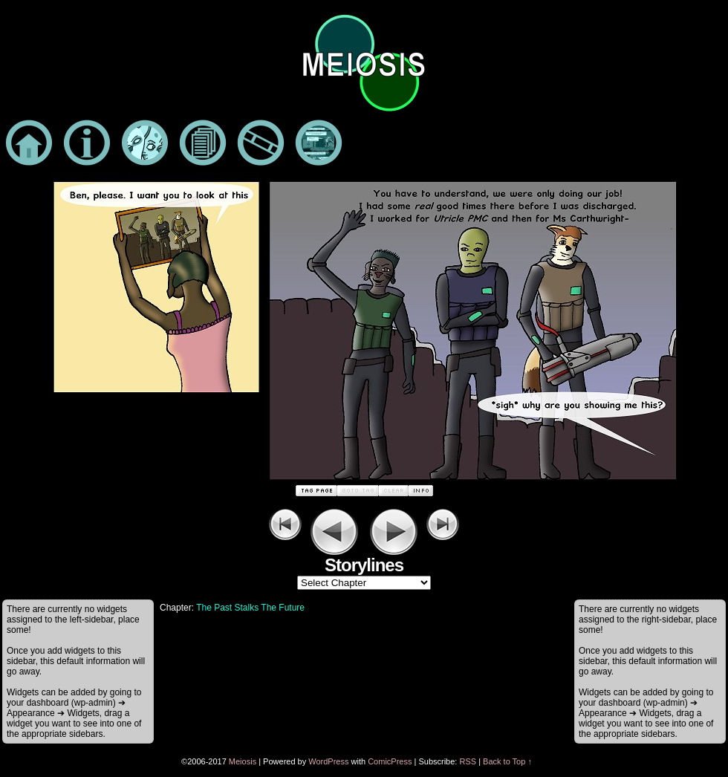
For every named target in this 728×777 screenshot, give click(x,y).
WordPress (328, 761)
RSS (467, 761)
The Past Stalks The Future (250, 607)
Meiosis (242, 761)
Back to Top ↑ (507, 761)
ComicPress (390, 761)
